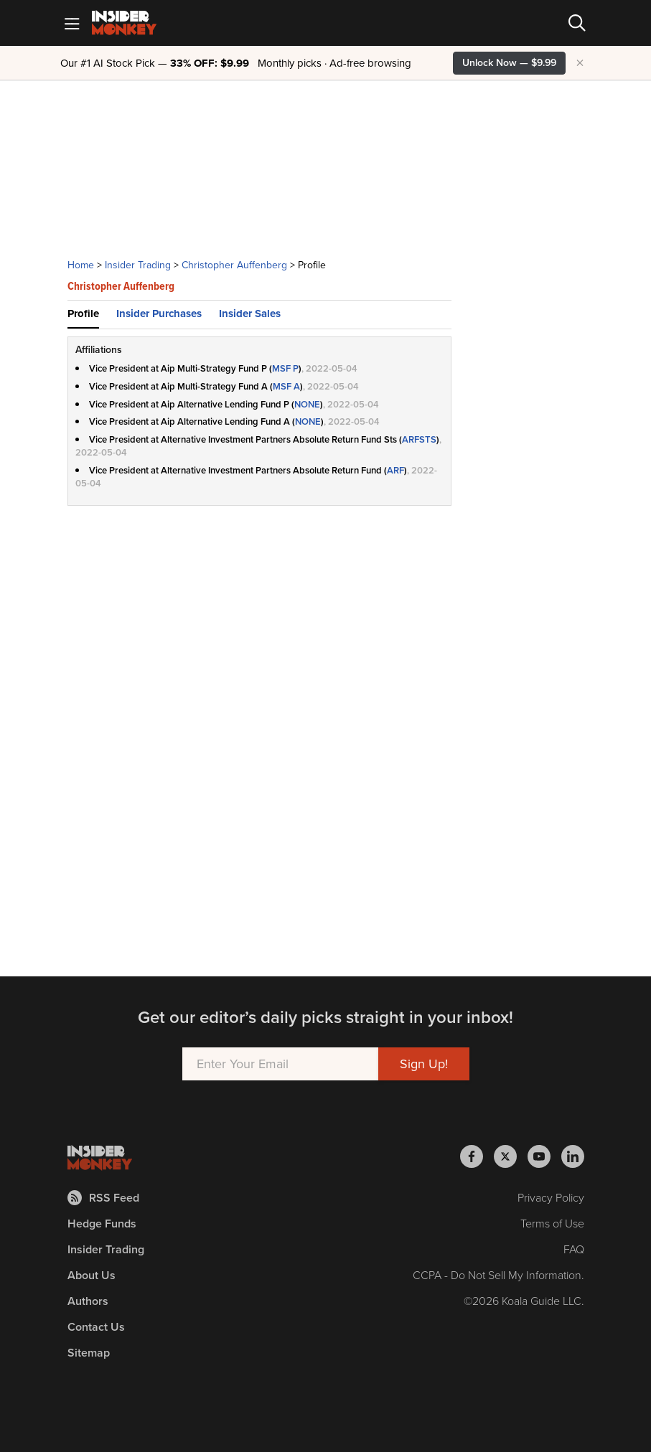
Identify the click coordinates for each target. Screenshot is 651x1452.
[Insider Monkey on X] (511, 1156)
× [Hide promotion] (580, 63)
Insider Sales (250, 313)
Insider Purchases (159, 313)
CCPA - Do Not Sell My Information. (498, 1275)
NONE (307, 404)
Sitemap (88, 1352)
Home (80, 265)
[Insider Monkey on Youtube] (544, 1156)
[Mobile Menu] (72, 23)
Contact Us (96, 1327)
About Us (91, 1275)
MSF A (286, 386)
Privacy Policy (550, 1197)
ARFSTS (419, 439)
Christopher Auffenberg (234, 265)
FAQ (573, 1249)
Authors (87, 1301)
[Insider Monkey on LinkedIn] (572, 1156)
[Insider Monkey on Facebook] (477, 1156)
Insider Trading (138, 265)
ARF (395, 470)
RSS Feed (103, 1197)
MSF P (285, 368)
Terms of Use (552, 1223)
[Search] (577, 23)
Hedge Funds (101, 1223)
